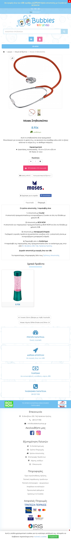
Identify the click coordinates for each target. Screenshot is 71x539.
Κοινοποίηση (45, 195)
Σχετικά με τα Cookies (35, 494)
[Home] (3, 52)
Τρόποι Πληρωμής (35, 450)
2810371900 (35, 394)
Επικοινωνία (37, 464)
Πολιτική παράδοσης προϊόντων (35, 479)
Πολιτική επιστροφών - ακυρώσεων (35, 483)
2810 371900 (36, 420)
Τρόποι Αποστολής (35, 453)
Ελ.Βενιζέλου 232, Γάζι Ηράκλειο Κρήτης (36, 416)
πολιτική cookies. (40, 537)
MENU (42, 46)
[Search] (64, 31)
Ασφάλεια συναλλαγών (35, 486)
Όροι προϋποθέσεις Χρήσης (35, 476)
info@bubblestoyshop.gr (37, 423)
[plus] (40, 161)
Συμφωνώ (53, 537)
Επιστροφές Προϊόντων (35, 457)
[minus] (31, 161)
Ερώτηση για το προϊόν (29, 195)
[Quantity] (35, 161)
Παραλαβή (30, 203)
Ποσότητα (35, 158)
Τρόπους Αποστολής (51, 255)
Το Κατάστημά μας (35, 446)
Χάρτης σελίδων (35, 461)
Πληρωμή (41, 203)
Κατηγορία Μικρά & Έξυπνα (42, 175)
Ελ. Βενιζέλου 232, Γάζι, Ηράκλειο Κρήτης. (37, 246)
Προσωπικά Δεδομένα (35, 490)
